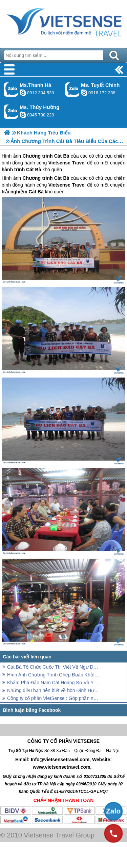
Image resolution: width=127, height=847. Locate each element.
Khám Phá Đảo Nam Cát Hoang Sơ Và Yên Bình (53, 682)
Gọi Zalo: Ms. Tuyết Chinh (72, 89)
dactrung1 (22, 114)
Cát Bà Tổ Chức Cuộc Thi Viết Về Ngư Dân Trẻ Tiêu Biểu (53, 667)
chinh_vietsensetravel (84, 92)
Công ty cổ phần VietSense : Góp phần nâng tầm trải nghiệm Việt (53, 698)
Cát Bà (61, 178)
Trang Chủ (63, 22)
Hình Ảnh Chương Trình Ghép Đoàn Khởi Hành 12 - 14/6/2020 (53, 674)
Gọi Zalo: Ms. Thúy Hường (11, 111)
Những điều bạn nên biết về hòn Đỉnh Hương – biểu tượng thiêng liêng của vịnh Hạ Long (53, 690)
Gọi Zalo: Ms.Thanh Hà (11, 89)
